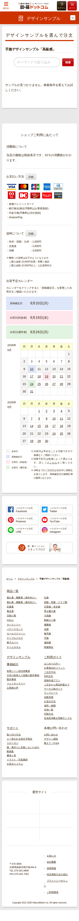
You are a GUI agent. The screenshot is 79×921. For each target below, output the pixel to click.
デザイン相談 (51, 739)
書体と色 (11, 755)
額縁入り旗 (50, 620)
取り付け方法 (14, 734)
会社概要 (51, 862)
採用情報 (51, 868)
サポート (13, 728)
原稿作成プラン (52, 680)
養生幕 (10, 611)
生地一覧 (48, 709)
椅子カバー (12, 642)
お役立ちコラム (15, 764)
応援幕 (10, 606)
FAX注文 (48, 676)
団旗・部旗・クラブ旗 (55, 602)
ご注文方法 (50, 672)
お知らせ (51, 855)
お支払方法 (50, 701)
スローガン (12, 743)
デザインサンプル (18, 657)
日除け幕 (11, 615)
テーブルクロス (15, 638)
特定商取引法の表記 (57, 874)
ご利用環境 (52, 892)
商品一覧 (13, 591)
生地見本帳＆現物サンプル (58, 718)
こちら (53, 462)
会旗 (46, 629)
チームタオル (14, 647)
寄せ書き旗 (50, 611)
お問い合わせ (51, 734)
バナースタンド (15, 629)
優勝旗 (47, 624)
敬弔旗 (47, 633)
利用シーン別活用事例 (18, 671)
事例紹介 (13, 664)
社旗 (46, 597)
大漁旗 (47, 615)
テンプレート (51, 693)
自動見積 (48, 697)
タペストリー (14, 624)
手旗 (46, 638)
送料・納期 (50, 705)
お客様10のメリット (54, 668)
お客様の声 (12, 688)
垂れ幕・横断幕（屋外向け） (22, 597)
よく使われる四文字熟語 (19, 739)
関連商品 (48, 647)
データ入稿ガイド (53, 689)
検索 (68, 62)
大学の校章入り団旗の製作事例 (23, 675)
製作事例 (11, 679)
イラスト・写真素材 (17, 759)
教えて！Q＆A (51, 743)
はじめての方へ (52, 663)
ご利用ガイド (53, 657)
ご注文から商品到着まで (57, 684)
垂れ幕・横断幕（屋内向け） (22, 602)
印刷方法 (48, 714)
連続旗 (47, 642)
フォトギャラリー (16, 683)
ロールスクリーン (16, 633)
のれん (10, 620)
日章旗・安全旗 (52, 606)
